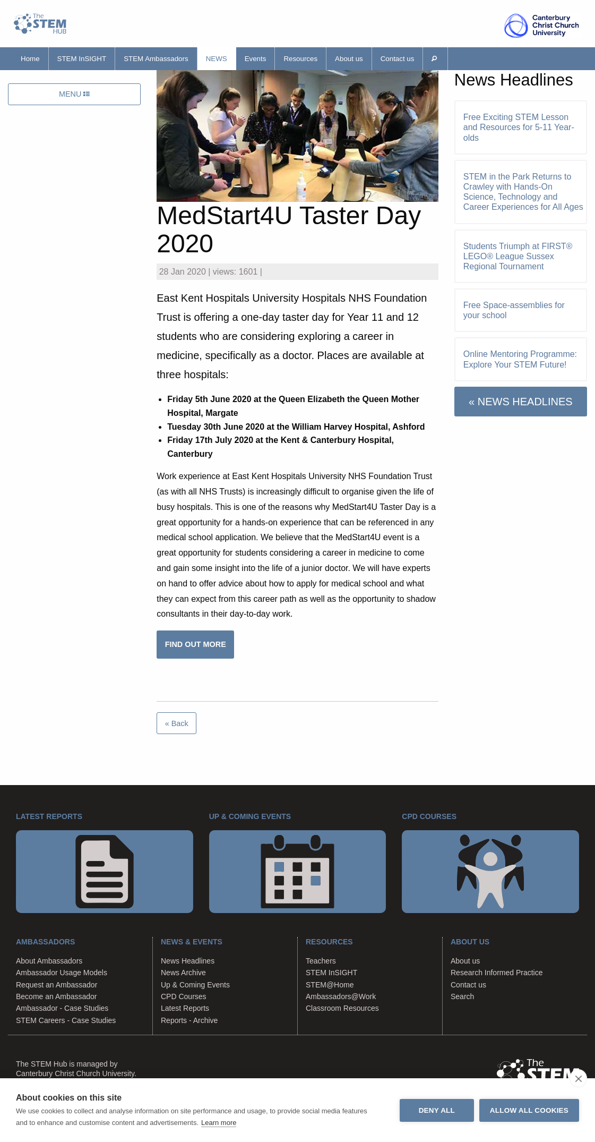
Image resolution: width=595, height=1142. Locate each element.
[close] (578, 1078)
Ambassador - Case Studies (62, 1008)
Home (30, 59)
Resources (300, 59)
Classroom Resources (342, 1008)
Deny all (437, 1110)
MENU (74, 94)
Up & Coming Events (195, 985)
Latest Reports (185, 1008)
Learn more (218, 1123)
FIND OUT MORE (195, 644)
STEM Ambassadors (156, 59)
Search (462, 996)
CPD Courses (183, 996)
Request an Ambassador (56, 985)
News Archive (183, 972)
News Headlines (187, 961)
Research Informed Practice (497, 972)
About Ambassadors (49, 961)
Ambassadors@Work (341, 996)
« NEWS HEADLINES (521, 401)
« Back (176, 723)
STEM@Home (329, 985)
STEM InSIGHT (82, 59)
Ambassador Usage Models (61, 972)
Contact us (398, 59)
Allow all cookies (529, 1110)
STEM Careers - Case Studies (66, 1020)
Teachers (321, 961)
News (216, 59)
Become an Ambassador (56, 996)
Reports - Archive (189, 1020)
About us (349, 59)
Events (255, 59)
